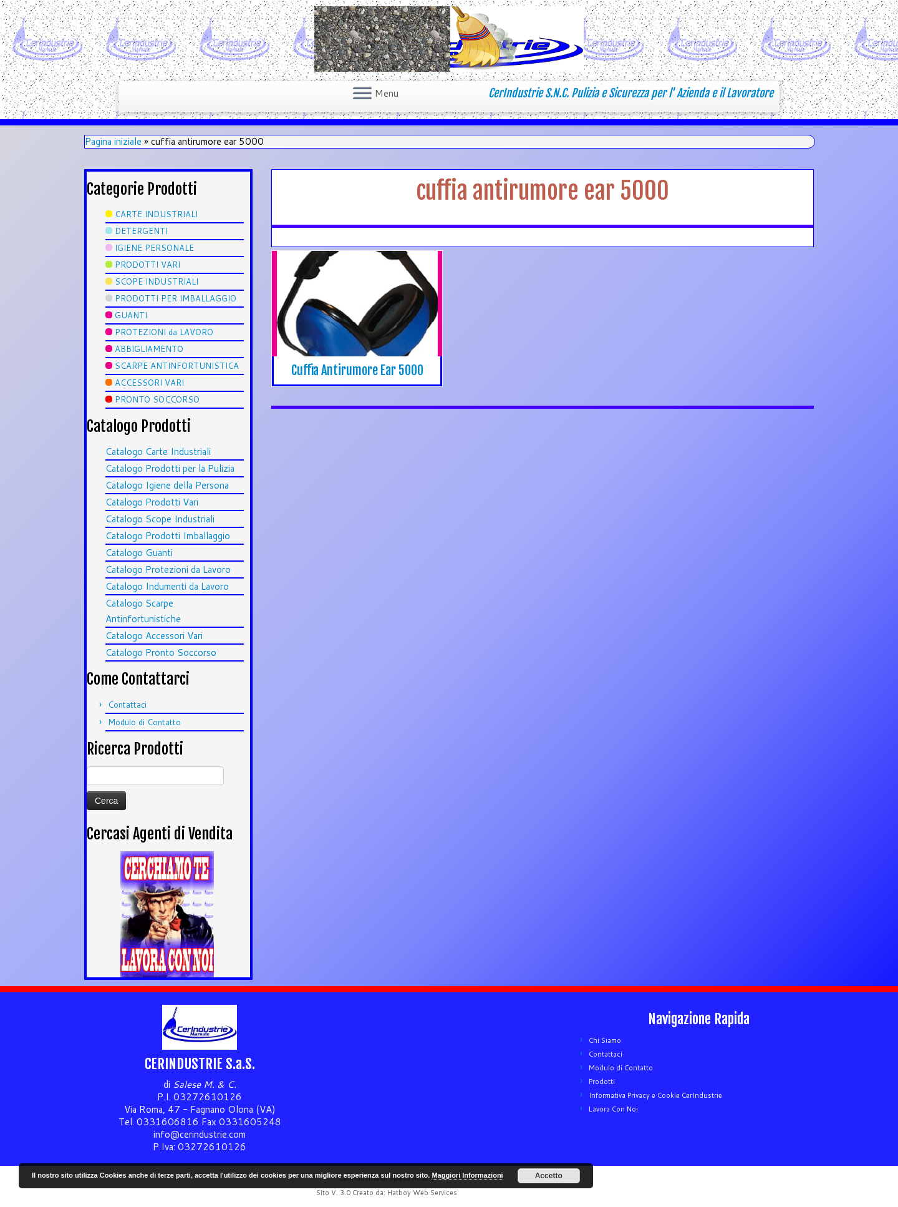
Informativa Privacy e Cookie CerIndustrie (655, 1095)
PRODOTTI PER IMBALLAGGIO (175, 298)
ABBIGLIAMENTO (149, 348)
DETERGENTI (141, 231)
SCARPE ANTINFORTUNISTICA (177, 365)
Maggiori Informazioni (467, 1175)
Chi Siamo (605, 1040)
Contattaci (127, 704)
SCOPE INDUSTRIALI (156, 281)
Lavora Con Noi (613, 1109)
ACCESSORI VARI (149, 382)
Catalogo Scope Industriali (160, 518)
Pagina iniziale (113, 141)
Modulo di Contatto (144, 722)
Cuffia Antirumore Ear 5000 (357, 370)
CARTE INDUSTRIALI (156, 214)
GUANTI (131, 315)
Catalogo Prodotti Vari (151, 502)
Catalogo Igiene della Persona (167, 485)
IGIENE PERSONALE (154, 247)
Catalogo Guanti (139, 552)
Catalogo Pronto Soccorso (160, 652)
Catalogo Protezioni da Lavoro (168, 569)
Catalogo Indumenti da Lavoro (167, 586)
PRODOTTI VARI (147, 264)
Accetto (548, 1175)
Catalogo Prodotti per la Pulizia (169, 468)
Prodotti (602, 1082)
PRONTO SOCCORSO (157, 399)
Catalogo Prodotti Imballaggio (167, 535)
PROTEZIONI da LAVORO (164, 332)
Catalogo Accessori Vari (154, 635)
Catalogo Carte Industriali (158, 451)
